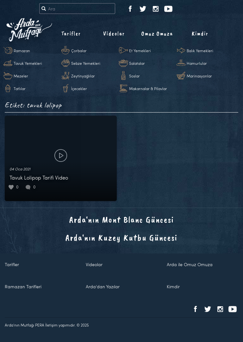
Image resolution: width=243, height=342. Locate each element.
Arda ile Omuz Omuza (190, 264)
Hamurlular (197, 63)
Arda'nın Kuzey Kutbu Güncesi (121, 237)
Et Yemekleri (140, 50)
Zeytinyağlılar (83, 75)
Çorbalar (79, 50)
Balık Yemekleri (200, 50)
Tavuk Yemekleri (28, 63)
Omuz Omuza (157, 33)
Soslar (134, 75)
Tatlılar (20, 88)
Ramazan (22, 50)
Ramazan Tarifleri (23, 287)
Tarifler (71, 33)
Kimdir (200, 33)
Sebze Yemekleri (85, 63)
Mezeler (21, 75)
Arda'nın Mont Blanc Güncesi (121, 219)
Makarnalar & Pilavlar (148, 88)
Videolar (114, 33)
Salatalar (137, 63)
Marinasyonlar (199, 75)
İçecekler (79, 88)
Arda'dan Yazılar (103, 287)
